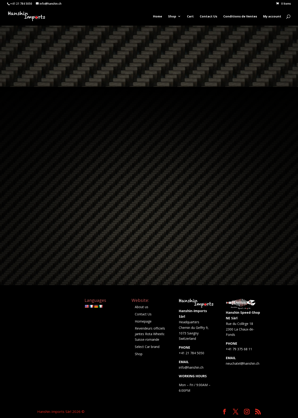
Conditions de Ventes (240, 16)
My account (272, 16)
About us (141, 307)
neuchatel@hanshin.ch (242, 363)
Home (157, 16)
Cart (190, 16)
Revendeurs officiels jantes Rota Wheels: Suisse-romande (150, 334)
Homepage (143, 321)
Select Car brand (147, 346)
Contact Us (208, 16)
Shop (172, 16)
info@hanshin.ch (191, 367)
